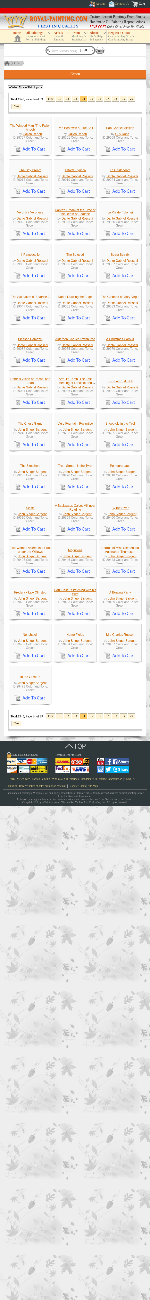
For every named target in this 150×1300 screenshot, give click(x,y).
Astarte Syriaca (75, 242)
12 (67, 98)
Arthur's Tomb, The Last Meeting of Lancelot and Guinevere (75, 634)
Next (16, 106)
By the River (120, 867)
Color (17, 63)
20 (131, 98)
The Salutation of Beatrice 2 (30, 476)
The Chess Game (30, 711)
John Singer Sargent (32, 717)
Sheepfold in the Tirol (120, 711)
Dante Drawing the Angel (75, 476)
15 (91, 98)
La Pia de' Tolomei (120, 320)
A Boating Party (120, 1024)
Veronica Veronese (30, 320)
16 (99, 98)
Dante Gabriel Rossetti (32, 248)
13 (75, 98)
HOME (11, 1272)
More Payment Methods (24, 1248)
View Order (23, 1272)
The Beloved (75, 398)
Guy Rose (122, 170)
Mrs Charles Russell (120, 1102)
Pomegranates (120, 789)
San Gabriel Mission (120, 164)
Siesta (30, 867)
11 (59, 98)
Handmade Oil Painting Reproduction (101, 1272)
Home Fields (75, 1102)
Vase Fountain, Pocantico (75, 711)
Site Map (93, 1279)
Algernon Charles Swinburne (75, 555)
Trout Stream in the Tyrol (75, 789)
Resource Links (77, 1279)
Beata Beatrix (120, 398)
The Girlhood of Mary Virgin (120, 476)
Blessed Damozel (30, 555)
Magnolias (75, 946)
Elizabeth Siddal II (120, 633)
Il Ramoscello (30, 398)
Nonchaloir (30, 1102)
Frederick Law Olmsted (30, 1024)
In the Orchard (30, 1171)
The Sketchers (30, 789)
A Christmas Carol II (120, 555)
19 (123, 98)
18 (115, 98)
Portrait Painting (41, 1272)
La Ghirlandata (120, 242)
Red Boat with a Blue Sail (75, 164)
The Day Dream (30, 242)
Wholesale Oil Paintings (65, 1272)
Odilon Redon (32, 170)
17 (107, 98)
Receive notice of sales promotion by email (42, 1279)
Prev (50, 98)
